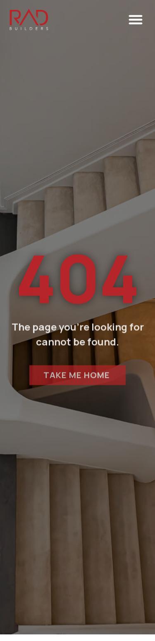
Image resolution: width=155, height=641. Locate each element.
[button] (135, 19)
